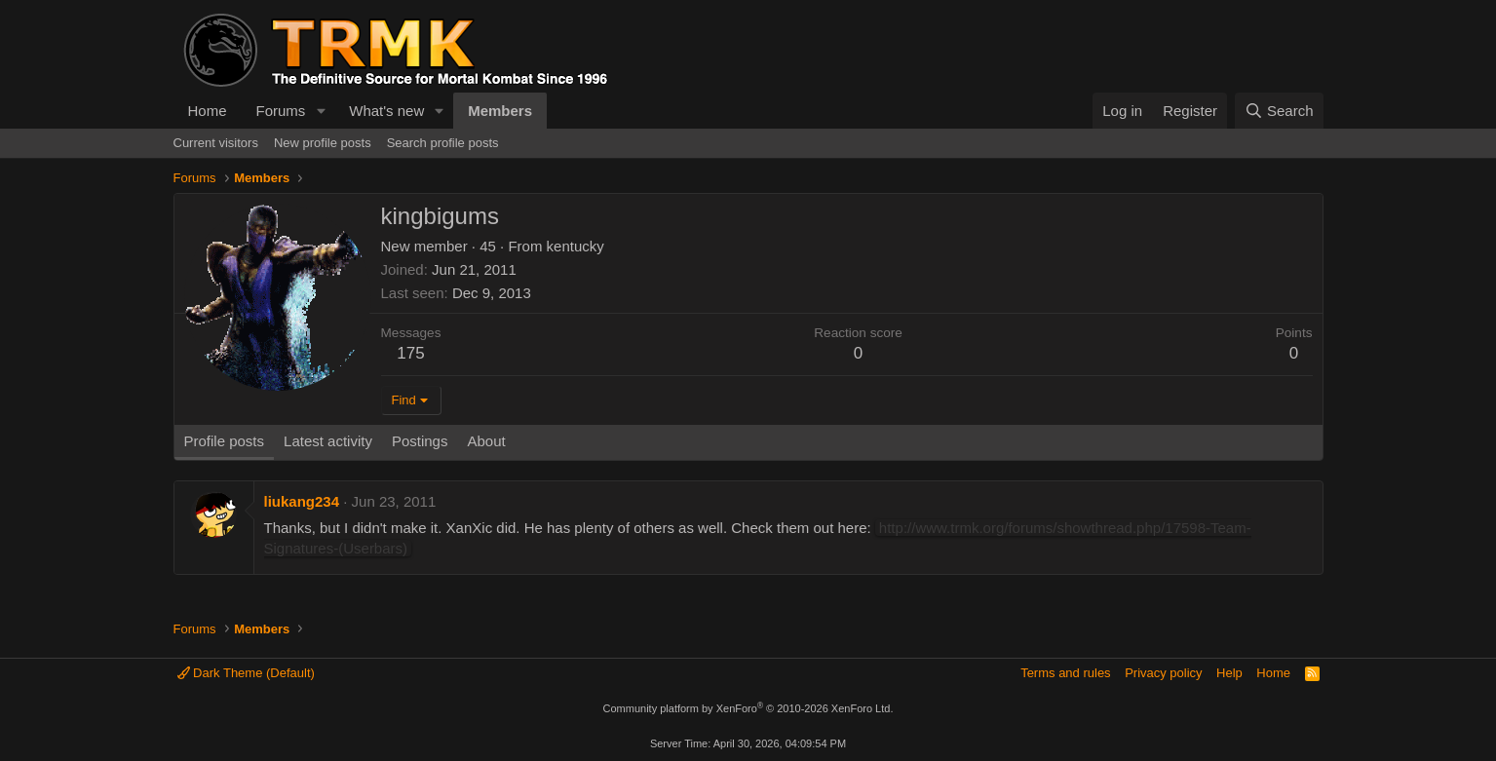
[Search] (1279, 111)
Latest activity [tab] (328, 441)
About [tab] (486, 441)
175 (410, 353)
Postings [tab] (420, 441)
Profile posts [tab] (224, 441)
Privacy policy (1163, 673)
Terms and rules (1065, 673)
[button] (320, 111)
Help (1229, 673)
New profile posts (322, 142)
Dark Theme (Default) (246, 673)
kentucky (575, 246)
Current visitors (215, 142)
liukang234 (302, 501)
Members (500, 110)
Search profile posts (443, 142)
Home (207, 110)
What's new (386, 110)
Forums (281, 110)
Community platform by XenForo (748, 708)
